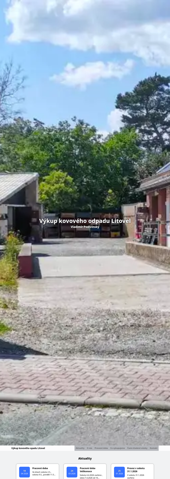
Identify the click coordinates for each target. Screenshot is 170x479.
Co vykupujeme (114, 448)
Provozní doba (96, 448)
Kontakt (153, 448)
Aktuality (72, 448)
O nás (83, 448)
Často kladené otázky (135, 448)
